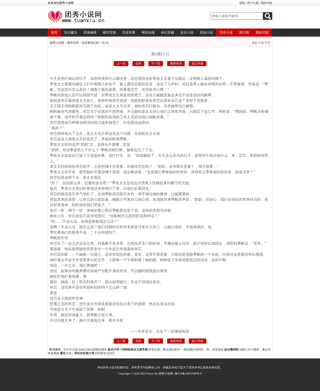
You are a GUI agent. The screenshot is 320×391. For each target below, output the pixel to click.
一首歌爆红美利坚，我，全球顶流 (202, 349)
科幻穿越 (167, 32)
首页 (54, 32)
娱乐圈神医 (231, 349)
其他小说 (206, 32)
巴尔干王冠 (70, 349)
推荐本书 (176, 63)
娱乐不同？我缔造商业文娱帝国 (128, 349)
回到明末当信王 (105, 353)
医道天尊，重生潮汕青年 (164, 349)
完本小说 (225, 32)
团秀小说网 (57, 42)
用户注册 (253, 2)
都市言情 (109, 32)
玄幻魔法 (70, 32)
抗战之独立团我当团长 (93, 349)
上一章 (121, 63)
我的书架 (266, 2)
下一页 (155, 63)
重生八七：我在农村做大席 (77, 353)
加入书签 (197, 63)
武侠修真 (90, 32)
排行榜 (244, 32)
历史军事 (128, 32)
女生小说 (186, 32)
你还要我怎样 (90, 42)
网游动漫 (148, 32)
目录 (138, 63)
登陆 (242, 2)
